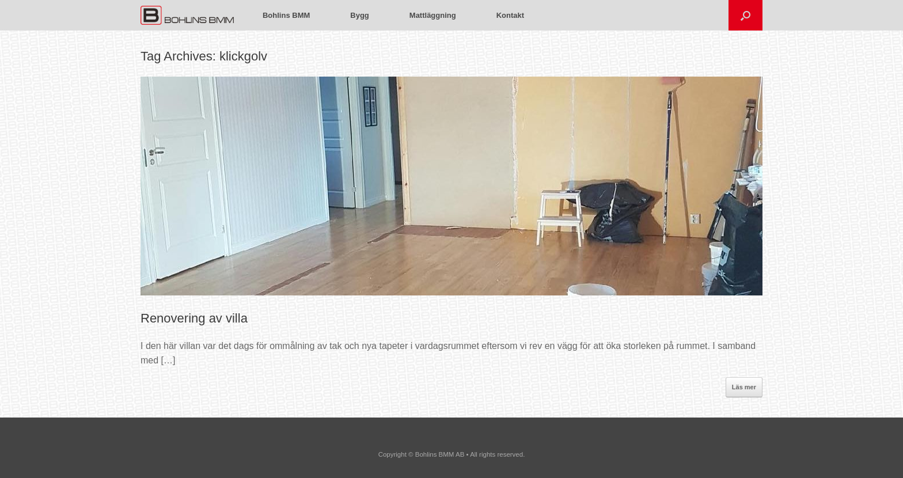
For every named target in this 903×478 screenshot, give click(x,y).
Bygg (359, 15)
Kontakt (510, 15)
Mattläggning (432, 15)
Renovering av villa (194, 318)
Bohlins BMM (286, 15)
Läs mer (744, 387)
